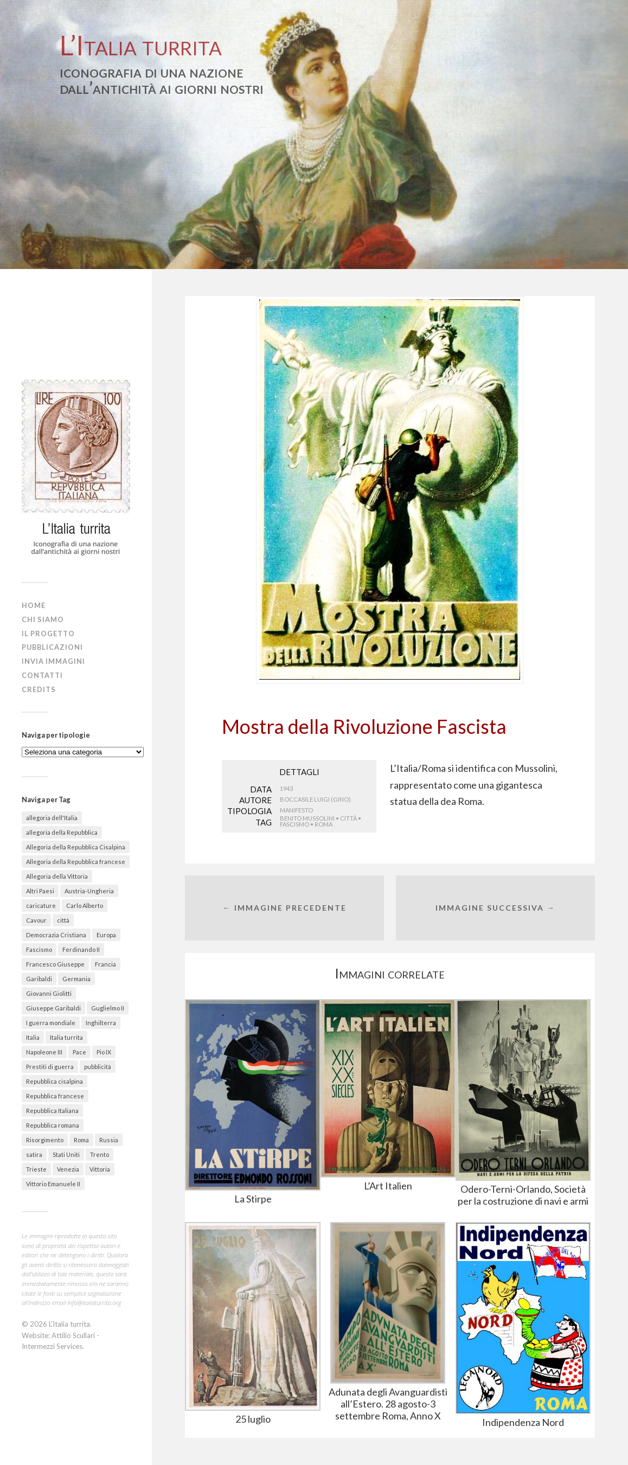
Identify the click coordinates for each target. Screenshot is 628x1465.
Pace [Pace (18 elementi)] (79, 1051)
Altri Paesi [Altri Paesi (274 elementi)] (40, 890)
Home (34, 605)
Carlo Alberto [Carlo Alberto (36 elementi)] (84, 905)
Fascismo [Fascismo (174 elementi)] (39, 949)
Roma (323, 824)
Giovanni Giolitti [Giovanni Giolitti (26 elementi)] (49, 993)
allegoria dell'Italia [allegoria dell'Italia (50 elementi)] (52, 817)
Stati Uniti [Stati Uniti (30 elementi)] (66, 1154)
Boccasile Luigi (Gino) (315, 799)
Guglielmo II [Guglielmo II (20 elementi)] (107, 1008)
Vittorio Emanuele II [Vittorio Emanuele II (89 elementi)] (53, 1183)
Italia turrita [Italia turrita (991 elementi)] (66, 1037)
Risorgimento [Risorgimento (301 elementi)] (44, 1139)
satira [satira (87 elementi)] (34, 1154)
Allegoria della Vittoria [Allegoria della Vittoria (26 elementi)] (57, 876)
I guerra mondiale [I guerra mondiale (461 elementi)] (50, 1022)
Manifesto (296, 810)
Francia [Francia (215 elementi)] (105, 964)
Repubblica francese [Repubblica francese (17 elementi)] (55, 1095)
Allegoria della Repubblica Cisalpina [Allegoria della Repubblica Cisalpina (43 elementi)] (75, 846)
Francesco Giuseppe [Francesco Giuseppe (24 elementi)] (55, 964)
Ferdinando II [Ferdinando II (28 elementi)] (81, 949)
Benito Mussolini (307, 818)
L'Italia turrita (69, 1324)
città (348, 818)
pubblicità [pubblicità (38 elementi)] (97, 1066)
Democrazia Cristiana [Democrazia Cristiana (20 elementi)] (56, 934)
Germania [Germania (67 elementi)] (76, 978)
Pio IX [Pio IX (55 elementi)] (104, 1051)
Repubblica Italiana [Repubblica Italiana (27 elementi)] (52, 1110)
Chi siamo (43, 619)
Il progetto (48, 633)
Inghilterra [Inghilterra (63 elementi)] (101, 1022)
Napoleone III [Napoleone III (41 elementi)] (44, 1051)
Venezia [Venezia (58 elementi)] (68, 1169)
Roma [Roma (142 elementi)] (81, 1139)
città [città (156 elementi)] (63, 920)
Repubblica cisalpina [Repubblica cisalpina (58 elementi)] (54, 1081)
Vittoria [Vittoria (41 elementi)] (99, 1169)
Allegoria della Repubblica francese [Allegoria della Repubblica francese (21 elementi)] (75, 861)
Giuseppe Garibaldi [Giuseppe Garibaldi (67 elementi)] (53, 1008)
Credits (39, 689)
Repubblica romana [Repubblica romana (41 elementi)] (52, 1125)
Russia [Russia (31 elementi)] (108, 1139)
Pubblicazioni (52, 647)
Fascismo (294, 824)
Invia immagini (53, 661)
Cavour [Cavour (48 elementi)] (36, 920)
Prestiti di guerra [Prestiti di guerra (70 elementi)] (50, 1066)
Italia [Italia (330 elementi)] (33, 1037)
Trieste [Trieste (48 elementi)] (36, 1169)
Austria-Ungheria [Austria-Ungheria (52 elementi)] (89, 890)
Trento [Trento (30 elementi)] (99, 1154)
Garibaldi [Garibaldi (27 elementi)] (39, 978)
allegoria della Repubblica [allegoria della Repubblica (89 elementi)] (62, 832)
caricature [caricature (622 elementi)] (41, 905)
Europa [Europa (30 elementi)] (106, 934)
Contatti (42, 675)
